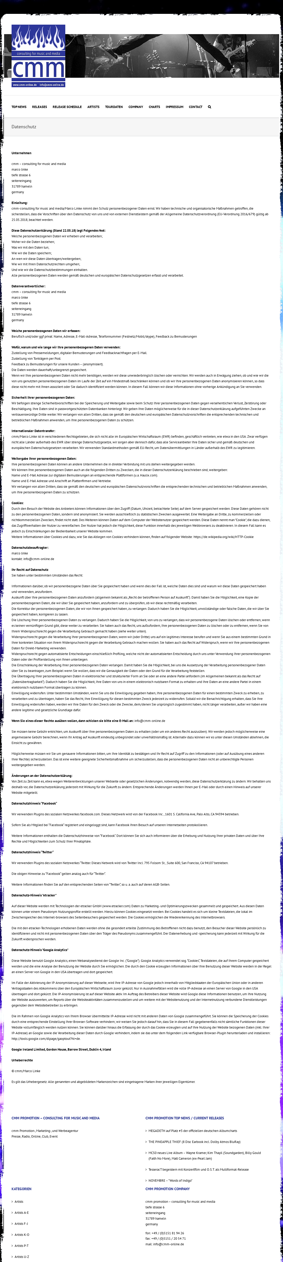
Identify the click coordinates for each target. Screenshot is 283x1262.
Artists (19, 1201)
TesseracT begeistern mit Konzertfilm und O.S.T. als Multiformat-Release (199, 1169)
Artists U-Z (22, 1257)
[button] (209, 106)
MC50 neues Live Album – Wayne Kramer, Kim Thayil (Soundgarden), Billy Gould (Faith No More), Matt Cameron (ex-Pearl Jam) (205, 1156)
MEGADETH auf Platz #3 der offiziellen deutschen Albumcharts (193, 1131)
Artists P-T (22, 1246)
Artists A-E (22, 1212)
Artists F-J (21, 1223)
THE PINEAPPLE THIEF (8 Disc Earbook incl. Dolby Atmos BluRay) (195, 1142)
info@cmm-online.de (38, 559)
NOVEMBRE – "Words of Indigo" (170, 1180)
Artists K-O (22, 1234)
